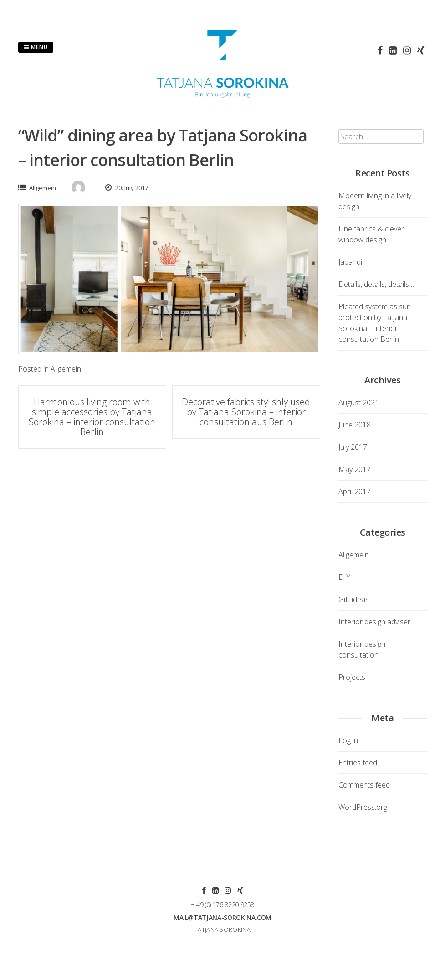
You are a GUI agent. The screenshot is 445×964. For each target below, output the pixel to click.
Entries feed (357, 763)
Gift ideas (353, 599)
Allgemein (42, 188)
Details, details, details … (377, 284)
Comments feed (364, 785)
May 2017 (354, 469)
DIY (344, 577)
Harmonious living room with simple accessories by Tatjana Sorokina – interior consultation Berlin (92, 417)
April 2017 (354, 492)
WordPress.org (362, 807)
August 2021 (358, 402)
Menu (35, 47)
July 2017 (352, 447)
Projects (351, 677)
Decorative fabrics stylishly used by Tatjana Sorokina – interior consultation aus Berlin (246, 412)
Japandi (350, 262)
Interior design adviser (374, 622)
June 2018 (354, 425)
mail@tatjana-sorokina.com (222, 917)
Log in (348, 740)
